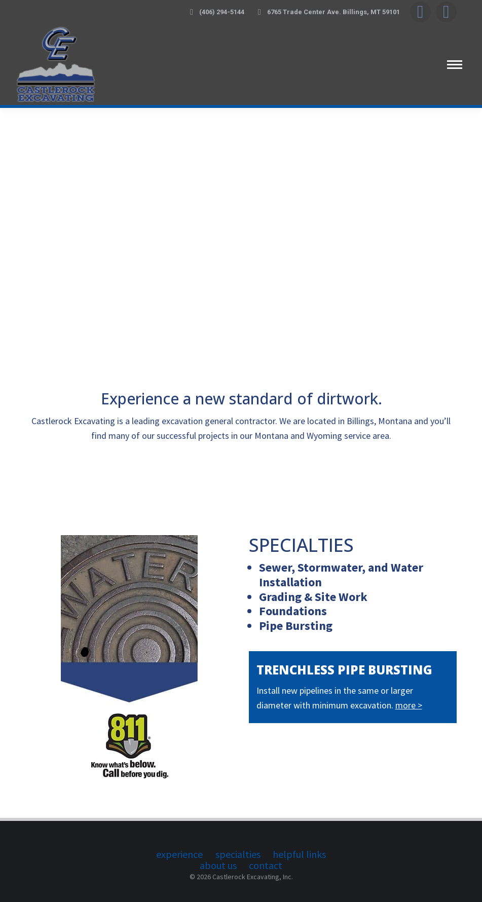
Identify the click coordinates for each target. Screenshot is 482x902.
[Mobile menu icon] (454, 64)
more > (408, 705)
